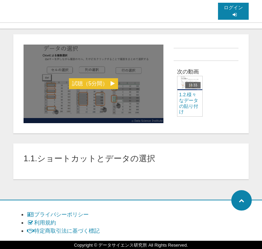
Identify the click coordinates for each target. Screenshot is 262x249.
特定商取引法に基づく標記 (63, 231)
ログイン (233, 11)
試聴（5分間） (93, 83)
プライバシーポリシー (58, 214)
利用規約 (41, 223)
